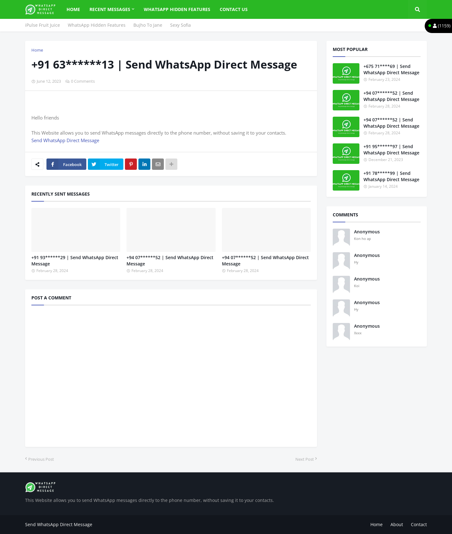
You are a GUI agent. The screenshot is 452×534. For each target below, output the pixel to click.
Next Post (304, 459)
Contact (419, 524)
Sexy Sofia (180, 25)
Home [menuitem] (73, 9)
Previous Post (41, 459)
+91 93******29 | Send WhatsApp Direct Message (74, 260)
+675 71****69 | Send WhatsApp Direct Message (391, 69)
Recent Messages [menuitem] (109, 9)
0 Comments (83, 81)
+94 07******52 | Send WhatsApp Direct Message (169, 260)
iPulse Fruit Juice (42, 25)
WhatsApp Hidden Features (97, 25)
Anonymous (367, 232)
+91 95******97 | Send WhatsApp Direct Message (391, 149)
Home (37, 50)
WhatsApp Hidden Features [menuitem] (177, 9)
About (396, 524)
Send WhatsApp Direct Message (65, 140)
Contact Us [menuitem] (234, 9)
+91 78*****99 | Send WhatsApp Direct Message (391, 176)
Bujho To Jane (147, 25)
